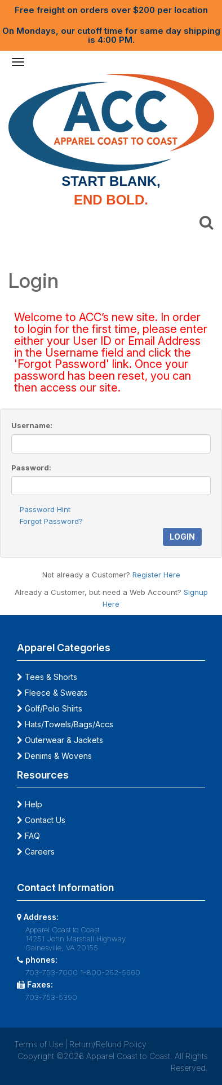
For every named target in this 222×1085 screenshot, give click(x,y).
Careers (36, 851)
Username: (31, 425)
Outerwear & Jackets (60, 740)
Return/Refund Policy (107, 1044)
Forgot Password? (51, 521)
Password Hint (45, 509)
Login (182, 536)
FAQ (28, 836)
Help (29, 804)
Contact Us (41, 820)
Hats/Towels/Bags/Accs (65, 724)
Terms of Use (38, 1044)
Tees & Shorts (47, 677)
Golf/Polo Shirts (49, 708)
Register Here (156, 574)
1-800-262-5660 (110, 972)
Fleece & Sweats (52, 692)
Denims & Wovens (54, 756)
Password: (31, 467)
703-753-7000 (51, 972)
